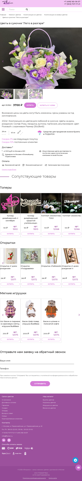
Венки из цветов (49, 408)
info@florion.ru (7, 436)
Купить (30, 105)
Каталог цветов (15, 15)
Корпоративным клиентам (12, 419)
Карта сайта (53, 478)
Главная (3, 15)
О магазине (6, 400)
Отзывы (5, 411)
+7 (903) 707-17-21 (72, 4)
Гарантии (5, 405)
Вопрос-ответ (7, 413)
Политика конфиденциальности (34, 478)
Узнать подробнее (9, 169)
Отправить (40, 384)
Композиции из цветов (32, 15)
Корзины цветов (49, 402)
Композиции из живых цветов (55, 15)
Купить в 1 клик (47, 105)
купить (10, 234)
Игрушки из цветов (50, 405)
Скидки (4, 408)
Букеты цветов (48, 400)
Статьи (4, 416)
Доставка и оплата (9, 402)
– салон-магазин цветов (39, 470)
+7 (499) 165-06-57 (72, 1)
